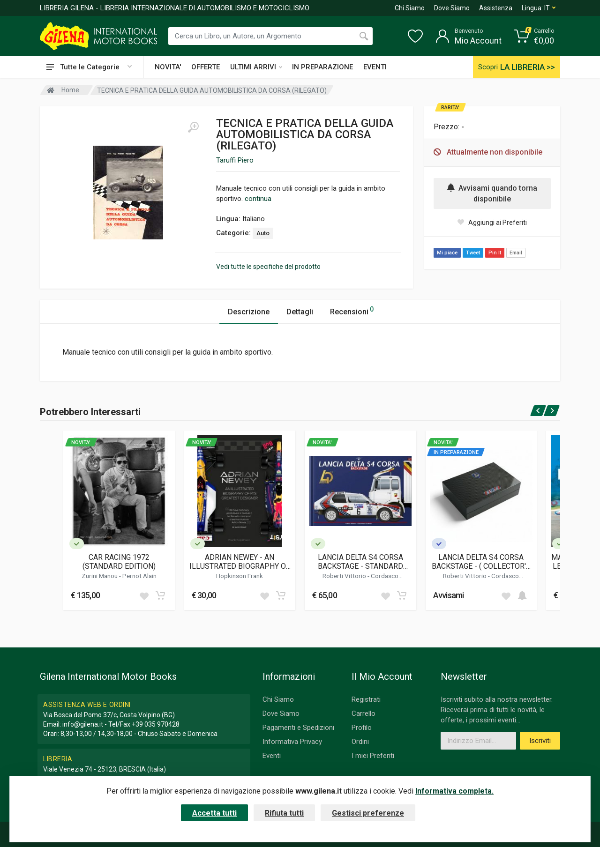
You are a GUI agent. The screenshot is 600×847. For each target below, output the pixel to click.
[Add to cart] (160, 595)
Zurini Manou (100, 576)
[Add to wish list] (144, 595)
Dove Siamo (452, 8)
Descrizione (249, 311)
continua (258, 198)
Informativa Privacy (292, 741)
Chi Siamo (410, 8)
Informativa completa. (454, 791)
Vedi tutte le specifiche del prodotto (268, 266)
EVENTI (375, 67)
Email (516, 253)
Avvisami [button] (448, 595)
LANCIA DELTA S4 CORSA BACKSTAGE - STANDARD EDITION (360, 562)
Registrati (366, 699)
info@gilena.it (82, 724)
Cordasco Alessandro (371, 579)
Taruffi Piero (235, 160)
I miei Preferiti (373, 755)
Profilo (362, 727)
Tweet (473, 253)
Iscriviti (540, 740)
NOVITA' (168, 67)
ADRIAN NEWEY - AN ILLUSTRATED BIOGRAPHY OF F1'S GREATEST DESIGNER (239, 562)
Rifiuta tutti (284, 813)
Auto (263, 233)
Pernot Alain (139, 576)
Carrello (363, 713)
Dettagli (299, 311)
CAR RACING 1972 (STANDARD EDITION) (119, 562)
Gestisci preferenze (368, 813)
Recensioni (352, 310)
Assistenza (495, 8)
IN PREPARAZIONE (322, 67)
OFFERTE (205, 67)
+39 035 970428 (156, 724)
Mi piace (447, 253)
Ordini (360, 741)
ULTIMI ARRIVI (256, 67)
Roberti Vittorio (345, 576)
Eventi (271, 755)
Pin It (494, 253)
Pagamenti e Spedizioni (298, 727)
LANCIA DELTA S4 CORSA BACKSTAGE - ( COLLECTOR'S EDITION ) (481, 562)
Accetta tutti (214, 813)
